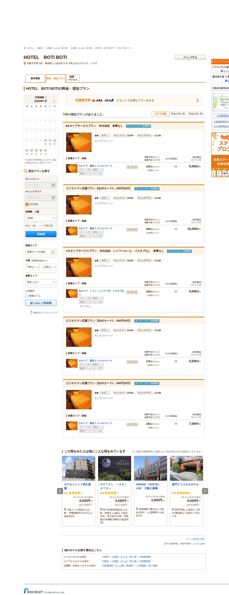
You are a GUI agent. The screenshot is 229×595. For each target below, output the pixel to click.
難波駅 (129, 565)
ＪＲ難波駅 (141, 565)
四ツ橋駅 (153, 565)
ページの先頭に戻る (195, 539)
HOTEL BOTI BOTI (104, 48)
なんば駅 (119, 565)
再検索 (41, 234)
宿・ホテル (28, 48)
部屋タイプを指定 (36, 251)
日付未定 (31, 204)
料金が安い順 (178, 113)
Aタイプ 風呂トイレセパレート (96, 166)
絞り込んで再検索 (41, 302)
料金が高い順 (196, 113)
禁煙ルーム (33, 296)
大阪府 (39, 48)
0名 (51, 225)
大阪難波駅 (145, 556)
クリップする (190, 57)
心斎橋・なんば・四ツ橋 (56, 48)
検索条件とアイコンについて (44, 313)
